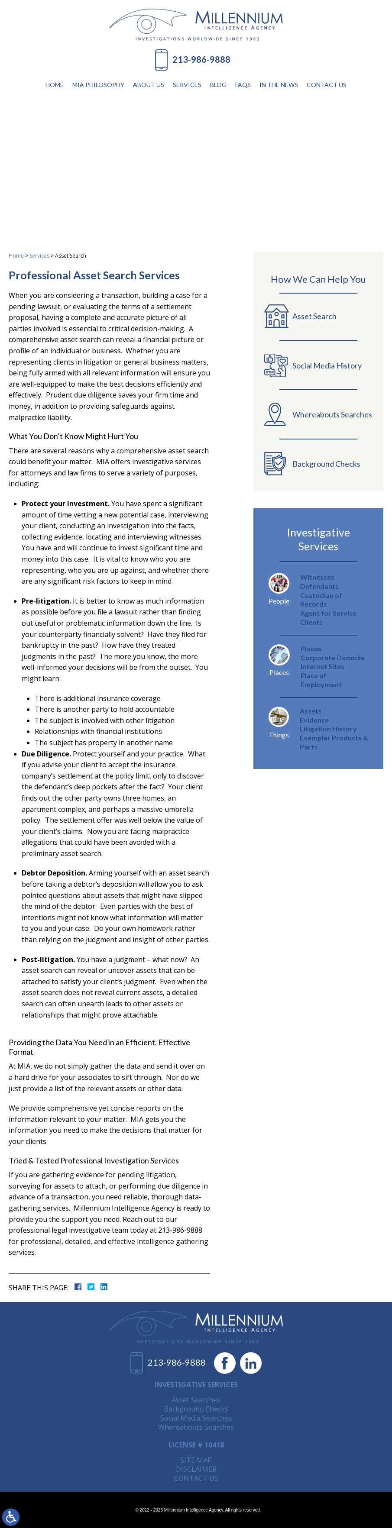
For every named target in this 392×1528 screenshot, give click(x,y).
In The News (278, 84)
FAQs (243, 84)
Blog (218, 84)
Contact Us (327, 84)
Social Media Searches (196, 1418)
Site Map (196, 1460)
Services (187, 84)
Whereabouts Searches (196, 1427)
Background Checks (196, 1409)
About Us (148, 84)
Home (54, 84)
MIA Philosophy (98, 84)
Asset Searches (196, 1400)
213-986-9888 (201, 59)
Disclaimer (196, 1469)
